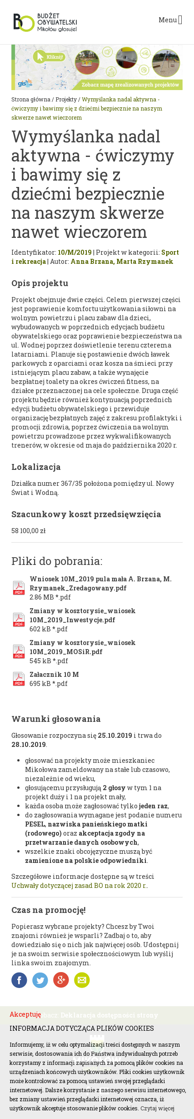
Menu (171, 20)
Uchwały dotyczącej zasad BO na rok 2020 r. (79, 885)
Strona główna (30, 99)
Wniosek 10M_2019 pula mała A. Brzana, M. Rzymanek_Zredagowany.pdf (101, 583)
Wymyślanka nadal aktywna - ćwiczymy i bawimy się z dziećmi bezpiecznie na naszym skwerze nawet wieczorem (86, 108)
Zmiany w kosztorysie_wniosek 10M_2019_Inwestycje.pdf (83, 615)
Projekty (66, 99)
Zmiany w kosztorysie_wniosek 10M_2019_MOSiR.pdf (83, 647)
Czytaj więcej (157, 1108)
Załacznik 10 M (54, 674)
